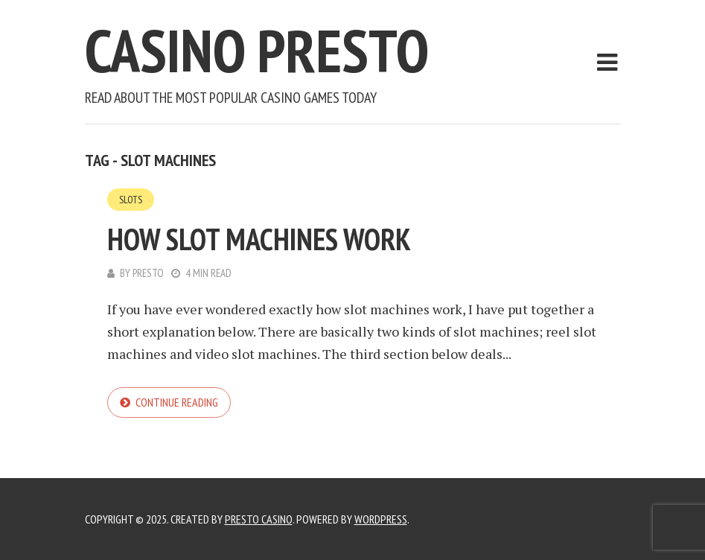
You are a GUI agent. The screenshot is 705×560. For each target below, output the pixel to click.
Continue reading (176, 402)
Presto (148, 273)
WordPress (380, 519)
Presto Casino (259, 519)
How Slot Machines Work (259, 239)
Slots (130, 199)
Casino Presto (257, 50)
